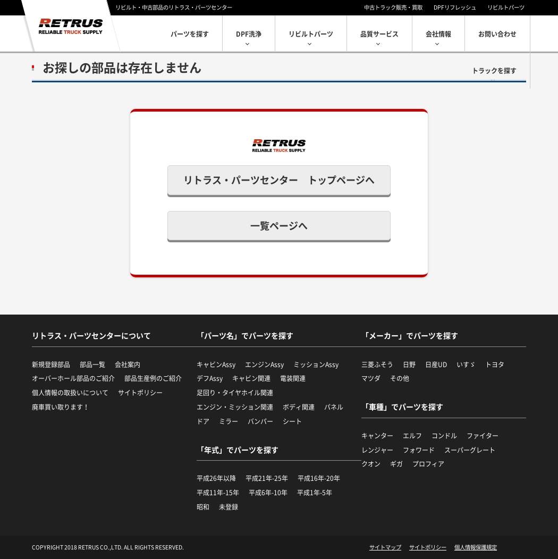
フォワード (419, 450)
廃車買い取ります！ (60, 407)
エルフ (412, 436)
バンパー (260, 421)
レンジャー (377, 450)
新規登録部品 (51, 364)
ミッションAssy (316, 364)
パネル (333, 407)
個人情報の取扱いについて (70, 392)
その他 (399, 378)
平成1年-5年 (314, 492)
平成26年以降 (216, 478)
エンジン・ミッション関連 (235, 407)
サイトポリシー (140, 392)
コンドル (444, 436)
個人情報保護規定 (475, 547)
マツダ (371, 378)
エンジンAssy (264, 364)
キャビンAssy (216, 364)
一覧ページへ (279, 225)
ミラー (228, 421)
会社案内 (127, 364)
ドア (203, 421)
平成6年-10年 (268, 492)
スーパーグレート (469, 450)
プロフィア (428, 464)
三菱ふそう (377, 364)
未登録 (228, 507)
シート (292, 421)
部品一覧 (92, 364)
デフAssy (210, 378)
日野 (409, 364)
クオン (371, 464)
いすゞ (466, 364)
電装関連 (293, 378)
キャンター (377, 436)
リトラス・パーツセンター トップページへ (279, 180)
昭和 (203, 507)
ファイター (482, 436)
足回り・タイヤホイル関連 (235, 392)
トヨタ (494, 364)
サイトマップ (385, 547)
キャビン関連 (251, 378)
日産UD (436, 364)
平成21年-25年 (267, 478)
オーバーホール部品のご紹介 (73, 378)
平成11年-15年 (218, 492)
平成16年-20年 (319, 478)
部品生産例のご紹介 (153, 378)
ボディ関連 (299, 407)
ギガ (396, 464)
